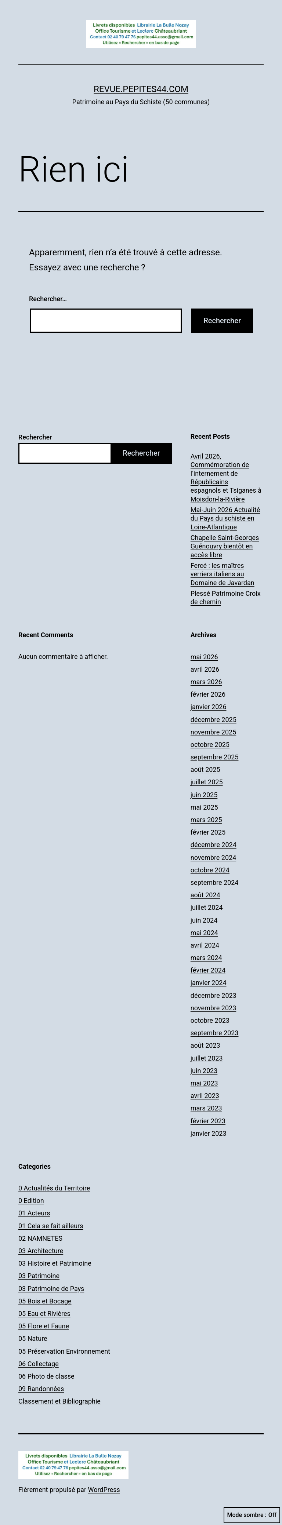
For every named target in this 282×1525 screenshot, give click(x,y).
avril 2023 (205, 1095)
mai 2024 (204, 933)
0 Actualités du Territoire (54, 1188)
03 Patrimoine (38, 1276)
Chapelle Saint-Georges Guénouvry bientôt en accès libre (225, 546)
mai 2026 (204, 657)
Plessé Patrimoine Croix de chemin (226, 598)
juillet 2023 (207, 1058)
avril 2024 (205, 945)
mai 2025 (204, 807)
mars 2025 (206, 820)
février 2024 (208, 970)
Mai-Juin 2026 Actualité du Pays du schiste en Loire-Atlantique (225, 518)
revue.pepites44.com (141, 89)
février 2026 (208, 694)
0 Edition (31, 1200)
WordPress (104, 1489)
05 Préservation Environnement (64, 1351)
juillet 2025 (207, 782)
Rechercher (35, 437)
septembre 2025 (215, 757)
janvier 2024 (209, 982)
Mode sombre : (251, 1515)
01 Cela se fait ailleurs (50, 1226)
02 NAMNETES (40, 1238)
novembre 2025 (213, 732)
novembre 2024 (213, 857)
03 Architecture (40, 1251)
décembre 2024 (213, 845)
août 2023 (205, 1045)
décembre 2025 (213, 719)
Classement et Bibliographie (59, 1401)
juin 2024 (204, 920)
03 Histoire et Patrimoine (54, 1263)
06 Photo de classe (46, 1376)
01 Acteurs (34, 1213)
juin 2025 (204, 795)
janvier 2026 (209, 707)
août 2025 (205, 769)
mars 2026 (206, 682)
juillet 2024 (207, 907)
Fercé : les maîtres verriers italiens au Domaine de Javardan (222, 574)
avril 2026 (205, 669)
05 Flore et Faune (43, 1326)
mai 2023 (204, 1083)
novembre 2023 (213, 1008)
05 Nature (32, 1338)
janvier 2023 (209, 1133)
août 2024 (205, 895)
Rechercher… (48, 299)
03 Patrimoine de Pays (51, 1288)
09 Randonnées (41, 1389)
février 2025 (208, 832)
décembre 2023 (213, 995)
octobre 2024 (210, 870)
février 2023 (208, 1121)
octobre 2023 (210, 1020)
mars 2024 (206, 958)
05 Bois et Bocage (45, 1301)
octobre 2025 (210, 744)
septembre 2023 (215, 1033)
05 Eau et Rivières (44, 1313)
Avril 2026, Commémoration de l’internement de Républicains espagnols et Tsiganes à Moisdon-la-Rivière (226, 477)
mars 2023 (206, 1108)
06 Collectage (38, 1364)
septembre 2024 (215, 882)
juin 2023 (204, 1071)
